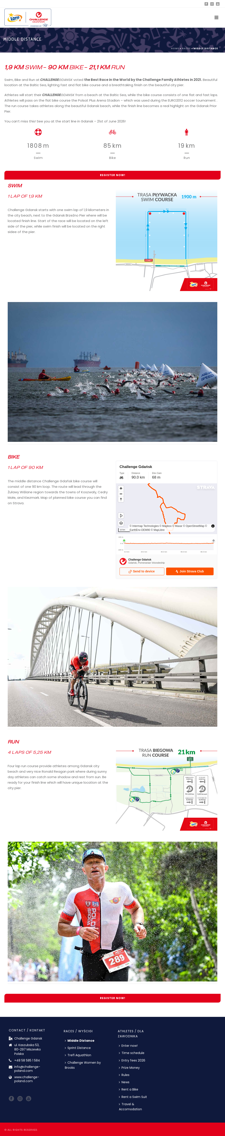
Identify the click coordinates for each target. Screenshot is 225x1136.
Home (175, 48)
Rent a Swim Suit (133, 1097)
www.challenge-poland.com (26, 1079)
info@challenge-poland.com (27, 1069)
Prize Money (129, 1067)
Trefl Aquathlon (78, 1055)
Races (186, 48)
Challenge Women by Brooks (83, 1065)
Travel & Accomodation (130, 1106)
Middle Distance (79, 1040)
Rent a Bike (128, 1089)
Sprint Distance (78, 1048)
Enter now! (128, 1045)
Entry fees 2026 (132, 1060)
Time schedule (131, 1053)
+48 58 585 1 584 (27, 1060)
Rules (124, 1075)
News (124, 1082)
